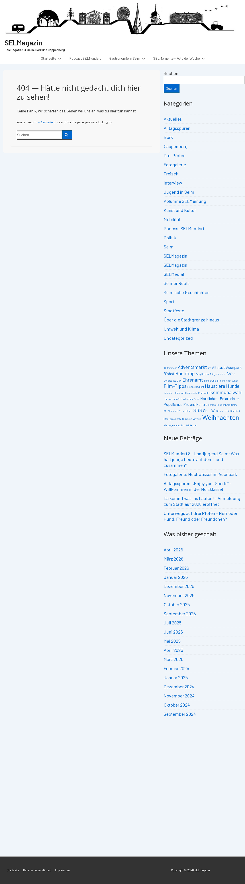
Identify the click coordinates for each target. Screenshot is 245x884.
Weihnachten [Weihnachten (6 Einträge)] (220, 417)
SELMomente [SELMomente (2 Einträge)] (171, 411)
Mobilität (172, 219)
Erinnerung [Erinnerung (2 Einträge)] (210, 380)
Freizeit (171, 173)
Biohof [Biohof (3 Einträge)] (169, 373)
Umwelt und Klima (181, 328)
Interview (173, 182)
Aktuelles (173, 119)
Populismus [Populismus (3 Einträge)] (173, 404)
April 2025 (173, 650)
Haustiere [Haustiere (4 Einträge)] (215, 386)
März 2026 (173, 558)
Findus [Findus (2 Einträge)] (190, 386)
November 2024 (179, 695)
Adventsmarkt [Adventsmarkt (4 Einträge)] (192, 367)
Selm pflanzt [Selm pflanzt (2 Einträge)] (185, 411)
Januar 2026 (176, 577)
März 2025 (173, 659)
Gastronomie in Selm (128, 58)
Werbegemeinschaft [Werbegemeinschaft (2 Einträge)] (174, 425)
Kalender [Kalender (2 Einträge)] (169, 393)
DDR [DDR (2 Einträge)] (179, 380)
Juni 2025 (173, 631)
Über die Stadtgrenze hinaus (191, 319)
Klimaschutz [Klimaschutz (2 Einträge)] (190, 393)
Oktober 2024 (177, 704)
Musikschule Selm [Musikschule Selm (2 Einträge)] (190, 399)
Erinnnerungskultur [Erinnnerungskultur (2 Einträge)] (227, 380)
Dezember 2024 (179, 686)
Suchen (171, 73)
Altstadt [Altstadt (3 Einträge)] (218, 367)
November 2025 (179, 595)
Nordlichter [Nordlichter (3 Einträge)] (209, 398)
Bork (168, 137)
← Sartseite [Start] (45, 122)
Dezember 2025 (179, 586)
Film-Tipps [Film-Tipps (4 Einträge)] (175, 386)
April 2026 (173, 549)
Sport (169, 301)
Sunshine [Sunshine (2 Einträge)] (187, 418)
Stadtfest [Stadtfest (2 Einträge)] (235, 411)
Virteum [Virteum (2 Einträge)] (197, 418)
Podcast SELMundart (85, 58)
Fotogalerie (175, 164)
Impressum (62, 870)
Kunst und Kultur (180, 210)
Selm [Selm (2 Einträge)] (234, 404)
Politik (170, 237)
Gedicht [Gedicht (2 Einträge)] (199, 386)
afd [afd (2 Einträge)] (209, 367)
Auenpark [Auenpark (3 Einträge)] (234, 367)
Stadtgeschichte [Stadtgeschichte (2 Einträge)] (173, 418)
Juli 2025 (173, 622)
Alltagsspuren (177, 128)
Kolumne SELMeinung (185, 201)
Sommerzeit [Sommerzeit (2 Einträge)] (223, 411)
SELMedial (174, 274)
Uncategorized (178, 338)
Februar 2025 (176, 668)
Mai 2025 (172, 641)
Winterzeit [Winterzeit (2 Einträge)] (191, 425)
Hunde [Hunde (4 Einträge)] (232, 386)
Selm (169, 246)
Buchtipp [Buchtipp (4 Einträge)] (185, 373)
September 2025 (180, 613)
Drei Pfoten (175, 155)
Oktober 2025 (177, 604)
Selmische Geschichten (187, 292)
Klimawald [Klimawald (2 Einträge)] (203, 393)
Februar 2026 (176, 568)
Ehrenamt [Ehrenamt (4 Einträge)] (192, 379)
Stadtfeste (174, 310)
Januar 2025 (176, 677)
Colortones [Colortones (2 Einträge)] (170, 380)
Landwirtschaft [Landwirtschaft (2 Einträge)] (172, 399)
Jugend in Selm (179, 192)
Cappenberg (176, 146)
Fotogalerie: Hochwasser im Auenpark (200, 474)
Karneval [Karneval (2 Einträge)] (179, 393)
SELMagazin (24, 42)
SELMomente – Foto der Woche (179, 58)
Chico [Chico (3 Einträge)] (231, 373)
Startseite (52, 58)
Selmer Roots (177, 283)
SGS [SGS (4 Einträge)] (197, 410)
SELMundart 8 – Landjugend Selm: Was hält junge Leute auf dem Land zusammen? (201, 459)
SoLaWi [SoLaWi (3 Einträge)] (209, 410)
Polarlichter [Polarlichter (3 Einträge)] (229, 398)
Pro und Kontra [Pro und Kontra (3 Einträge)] (195, 404)
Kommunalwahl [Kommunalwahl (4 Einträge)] (226, 392)
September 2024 (180, 714)
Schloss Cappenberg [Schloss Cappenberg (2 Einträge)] (219, 404)
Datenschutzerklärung (37, 870)
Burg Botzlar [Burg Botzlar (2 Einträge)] (202, 374)
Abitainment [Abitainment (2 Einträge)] (170, 367)
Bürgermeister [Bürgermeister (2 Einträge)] (218, 374)
